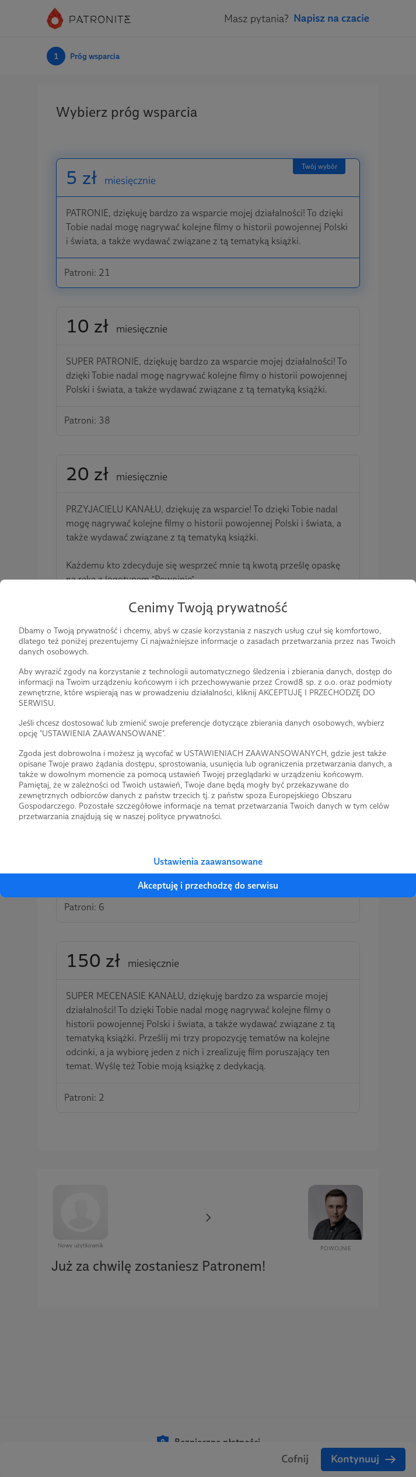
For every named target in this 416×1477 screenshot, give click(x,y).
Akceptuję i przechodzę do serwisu (208, 885)
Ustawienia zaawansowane (208, 861)
